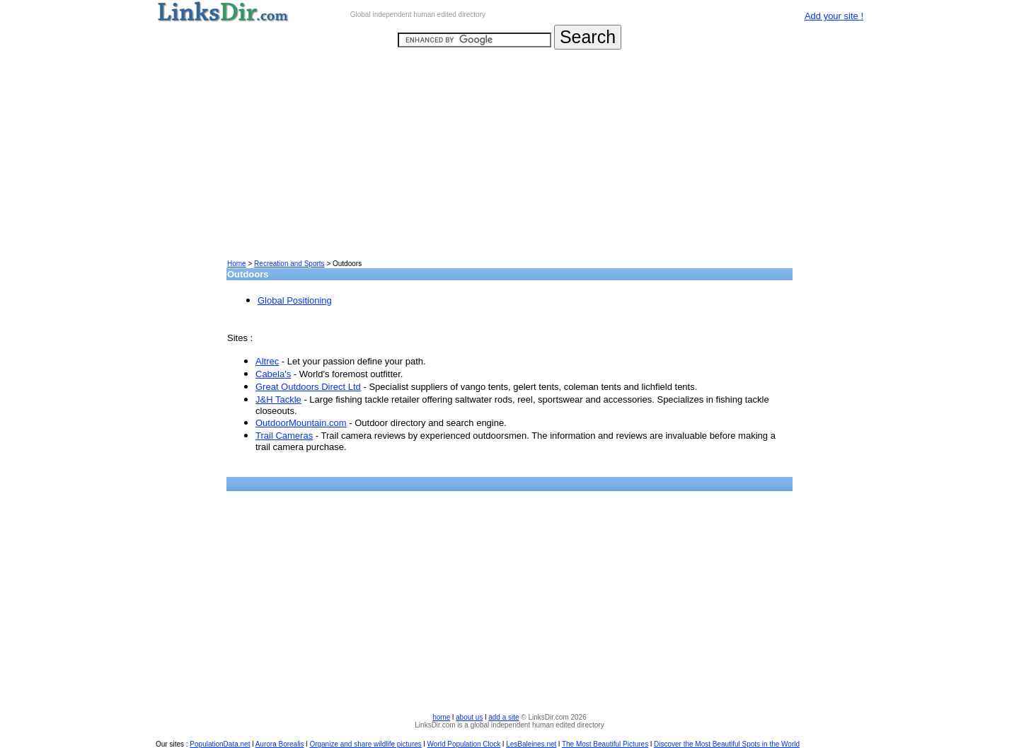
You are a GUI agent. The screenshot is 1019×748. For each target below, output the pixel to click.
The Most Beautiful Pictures (605, 744)
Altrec (267, 361)
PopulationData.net (220, 744)
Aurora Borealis (279, 744)
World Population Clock (464, 744)
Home (236, 263)
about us (469, 717)
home (441, 717)
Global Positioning (295, 300)
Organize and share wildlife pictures (365, 744)
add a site (503, 717)
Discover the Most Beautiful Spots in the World (727, 744)
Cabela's (273, 374)
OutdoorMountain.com (301, 423)
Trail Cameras (284, 435)
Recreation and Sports (289, 263)
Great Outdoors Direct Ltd (308, 386)
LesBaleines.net (531, 744)
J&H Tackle (278, 399)
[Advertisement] (509, 160)
